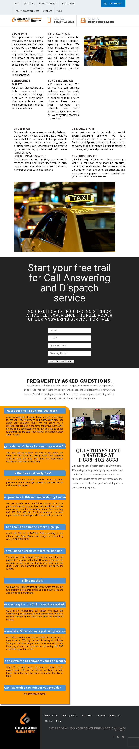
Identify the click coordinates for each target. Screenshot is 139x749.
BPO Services (67, 3)
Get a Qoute (115, 3)
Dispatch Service (47, 3)
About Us (29, 3)
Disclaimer (87, 715)
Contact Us (115, 715)
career (49, 721)
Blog (58, 721)
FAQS (59, 11)
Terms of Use (51, 715)
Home (17, 3)
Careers (101, 715)
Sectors (47, 11)
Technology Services (27, 11)
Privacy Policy (70, 715)
